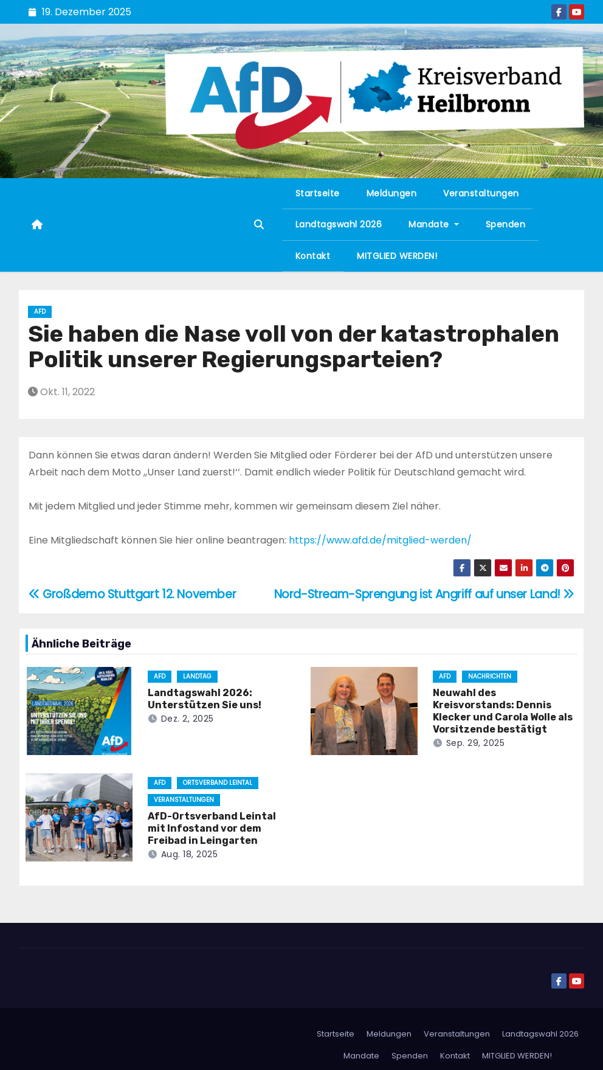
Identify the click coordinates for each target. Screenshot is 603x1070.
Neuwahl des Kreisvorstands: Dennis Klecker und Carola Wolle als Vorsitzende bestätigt (503, 711)
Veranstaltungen (481, 193)
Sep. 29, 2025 (475, 743)
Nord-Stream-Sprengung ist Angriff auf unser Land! (424, 594)
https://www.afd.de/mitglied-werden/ (380, 540)
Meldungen (392, 193)
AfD (40, 311)
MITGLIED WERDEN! (397, 256)
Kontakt (313, 256)
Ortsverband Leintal (217, 782)
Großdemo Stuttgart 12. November (132, 594)
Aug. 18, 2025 (189, 854)
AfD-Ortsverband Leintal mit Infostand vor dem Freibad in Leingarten (212, 828)
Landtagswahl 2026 (338, 224)
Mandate (433, 224)
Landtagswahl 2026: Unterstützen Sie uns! (204, 699)
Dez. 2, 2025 (187, 719)
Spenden (506, 224)
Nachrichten (489, 676)
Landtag (197, 676)
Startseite (317, 193)
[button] (259, 224)
